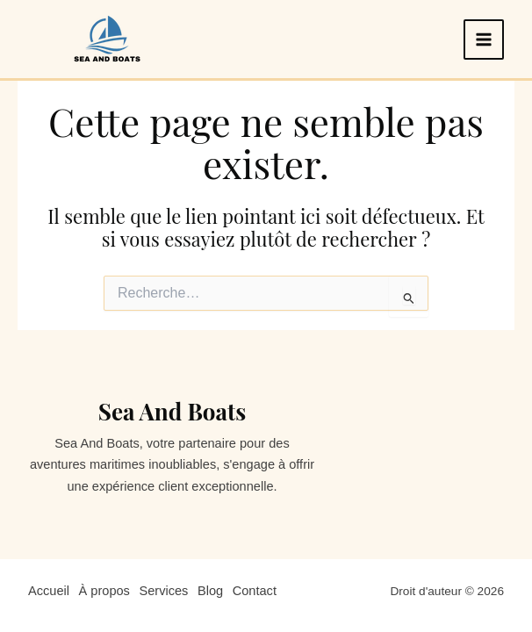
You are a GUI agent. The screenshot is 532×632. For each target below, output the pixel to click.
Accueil (48, 591)
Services (164, 591)
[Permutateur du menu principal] (484, 39)
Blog (211, 591)
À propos (104, 591)
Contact (255, 591)
